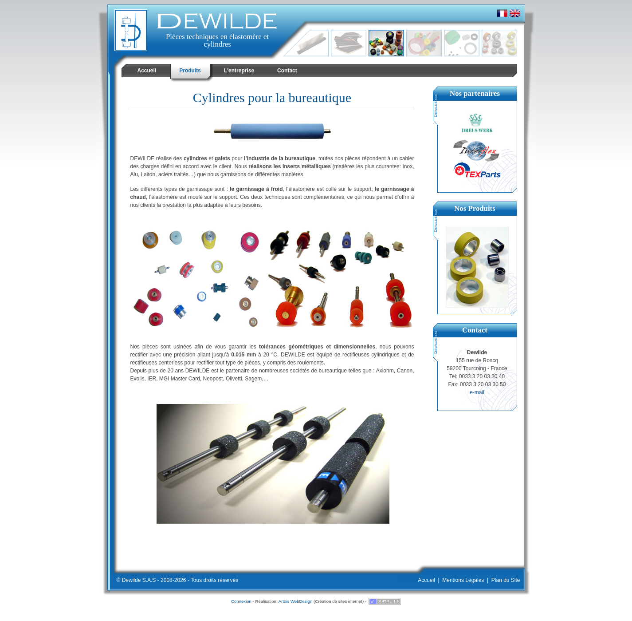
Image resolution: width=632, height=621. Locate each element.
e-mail (477, 392)
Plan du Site (505, 580)
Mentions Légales (463, 580)
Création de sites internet (338, 601)
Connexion (241, 601)
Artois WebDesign (296, 601)
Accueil (426, 580)
